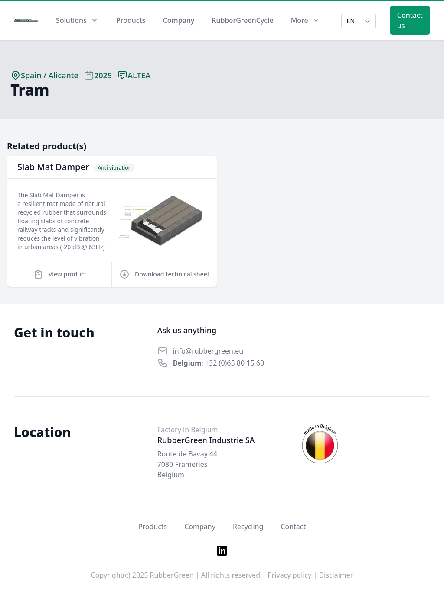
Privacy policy (289, 575)
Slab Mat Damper (53, 167)
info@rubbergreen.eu (208, 351)
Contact (293, 526)
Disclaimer (336, 575)
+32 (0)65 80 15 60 (234, 363)
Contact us (410, 20)
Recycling (248, 526)
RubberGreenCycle (242, 20)
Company (179, 20)
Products (131, 20)
